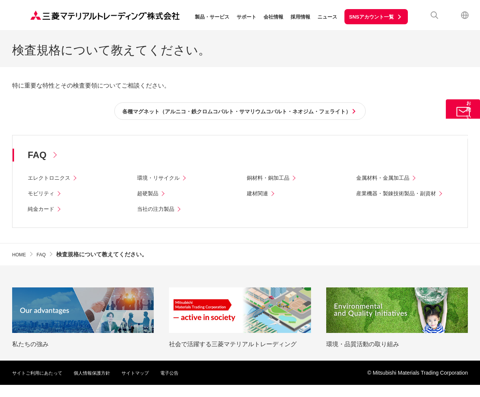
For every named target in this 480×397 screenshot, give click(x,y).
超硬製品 (149, 194)
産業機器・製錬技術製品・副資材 (401, 194)
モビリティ (43, 194)
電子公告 (190, 385)
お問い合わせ (463, 124)
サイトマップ (152, 385)
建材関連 (259, 194)
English (465, 15)
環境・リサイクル (161, 179)
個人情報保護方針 (103, 385)
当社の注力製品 (158, 221)
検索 (434, 15)
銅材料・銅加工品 (271, 179)
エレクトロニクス (52, 179)
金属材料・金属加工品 (386, 179)
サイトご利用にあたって (41, 385)
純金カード (43, 221)
